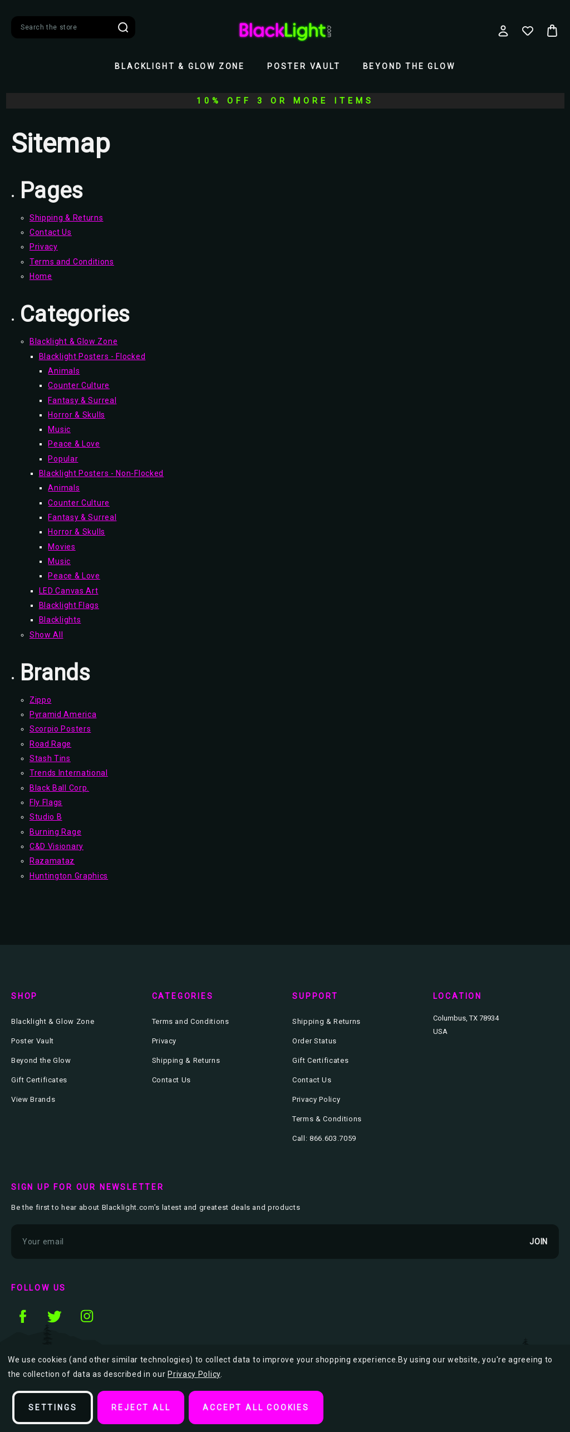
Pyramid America (63, 714)
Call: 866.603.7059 (324, 1138)
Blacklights (60, 619)
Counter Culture (79, 385)
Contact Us (51, 232)
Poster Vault (304, 66)
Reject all (140, 1407)
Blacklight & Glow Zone (180, 66)
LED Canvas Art (69, 590)
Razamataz (52, 860)
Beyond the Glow (409, 66)
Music (59, 429)
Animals (64, 370)
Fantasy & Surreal (82, 400)
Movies (61, 546)
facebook (22, 1316)
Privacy (44, 246)
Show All (46, 634)
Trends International (69, 772)
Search (123, 27)
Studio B (46, 816)
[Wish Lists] (528, 31)
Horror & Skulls (76, 414)
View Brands (33, 1099)
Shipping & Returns (67, 217)
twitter (54, 1316)
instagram (87, 1316)
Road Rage (50, 743)
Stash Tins (50, 758)
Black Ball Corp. (59, 787)
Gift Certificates (39, 1080)
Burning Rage (55, 831)
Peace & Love (74, 443)
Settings (52, 1407)
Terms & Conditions (327, 1119)
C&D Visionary (56, 846)
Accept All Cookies (256, 1407)
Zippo (41, 699)
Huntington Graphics (69, 875)
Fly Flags (46, 802)
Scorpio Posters (60, 728)
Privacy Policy (316, 1099)
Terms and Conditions (72, 261)
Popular (63, 458)
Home (41, 276)
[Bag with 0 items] (552, 31)
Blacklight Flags (69, 605)
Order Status (314, 1041)
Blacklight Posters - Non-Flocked (101, 473)
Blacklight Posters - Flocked (92, 356)
